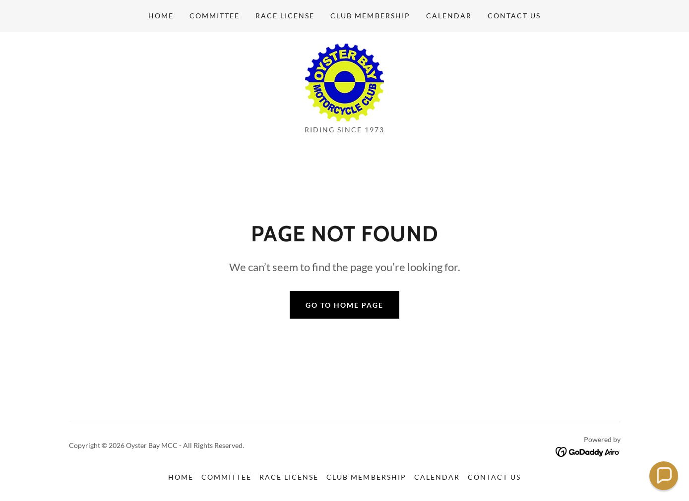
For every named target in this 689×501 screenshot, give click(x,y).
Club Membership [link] (370, 15)
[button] (664, 476)
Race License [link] (284, 15)
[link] (344, 81)
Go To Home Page (344, 305)
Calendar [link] (449, 15)
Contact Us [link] (514, 15)
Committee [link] (214, 15)
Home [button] (180, 477)
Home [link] (161, 15)
